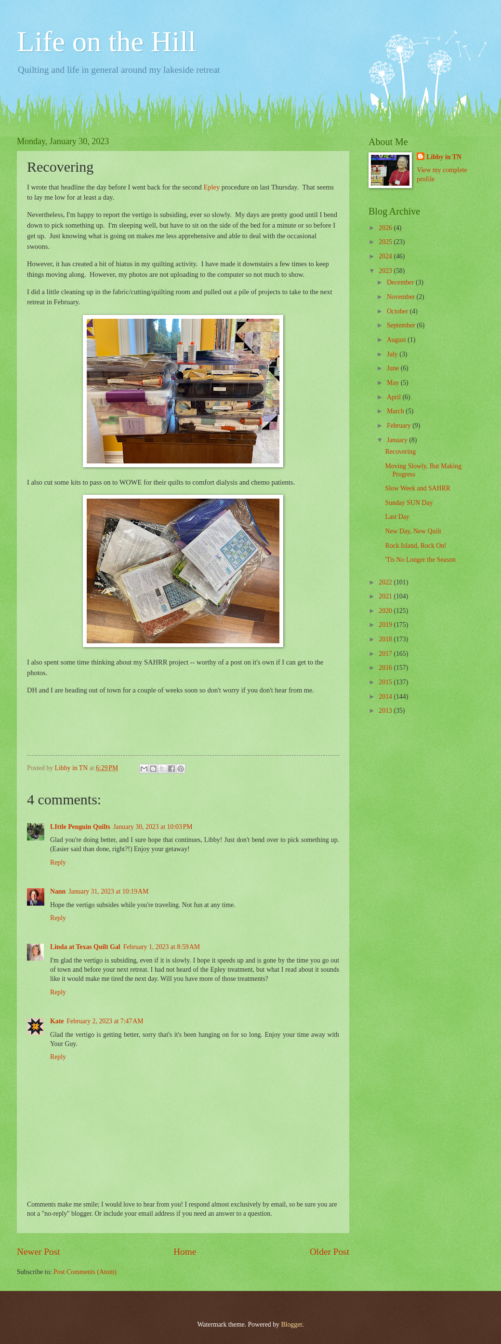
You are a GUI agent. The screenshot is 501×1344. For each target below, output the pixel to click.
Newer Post (38, 1252)
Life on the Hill (106, 41)
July (393, 354)
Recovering (400, 451)
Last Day (397, 516)
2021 (386, 596)
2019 (386, 624)
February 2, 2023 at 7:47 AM (104, 1021)
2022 (386, 582)
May (394, 382)
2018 (386, 639)
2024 (386, 256)
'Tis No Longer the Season (420, 559)
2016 (386, 667)
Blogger (291, 1324)
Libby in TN (443, 157)
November (402, 296)
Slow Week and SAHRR (417, 488)
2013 (386, 710)
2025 (386, 241)
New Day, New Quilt (413, 531)
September (402, 325)
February (399, 425)
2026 (386, 227)
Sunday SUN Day (409, 502)
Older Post (329, 1252)
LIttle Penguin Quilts (80, 826)
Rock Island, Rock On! (415, 545)
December (401, 282)
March (396, 411)
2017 (386, 653)
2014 (386, 696)
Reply (58, 862)
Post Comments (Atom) (85, 1272)
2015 (386, 682)
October (398, 311)
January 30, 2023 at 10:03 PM (153, 826)
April (395, 397)
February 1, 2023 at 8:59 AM (161, 946)
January (398, 440)
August (397, 339)
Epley (211, 187)
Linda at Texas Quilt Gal (85, 946)
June (394, 368)
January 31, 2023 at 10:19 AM (108, 891)
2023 (386, 270)
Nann (58, 891)
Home (184, 1252)
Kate (57, 1021)
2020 (386, 610)
